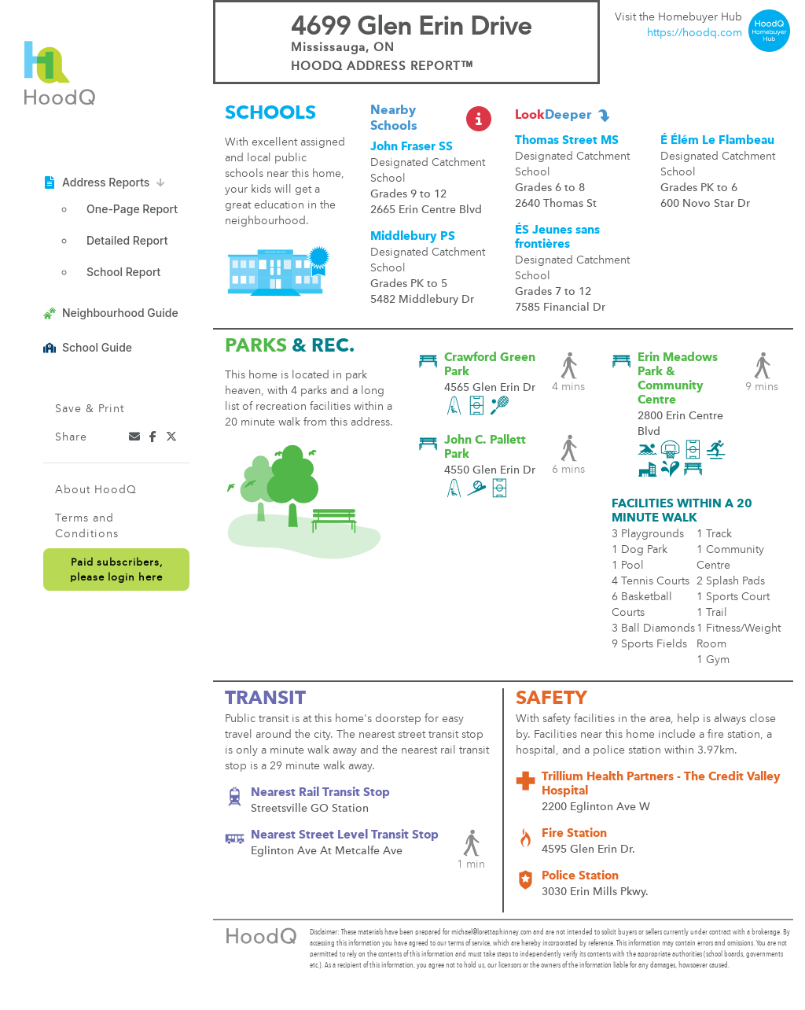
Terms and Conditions (87, 526)
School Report (123, 271)
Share (71, 437)
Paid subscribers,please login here (116, 570)
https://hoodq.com (694, 33)
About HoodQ (96, 490)
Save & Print (89, 409)
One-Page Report (132, 209)
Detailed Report (126, 240)
